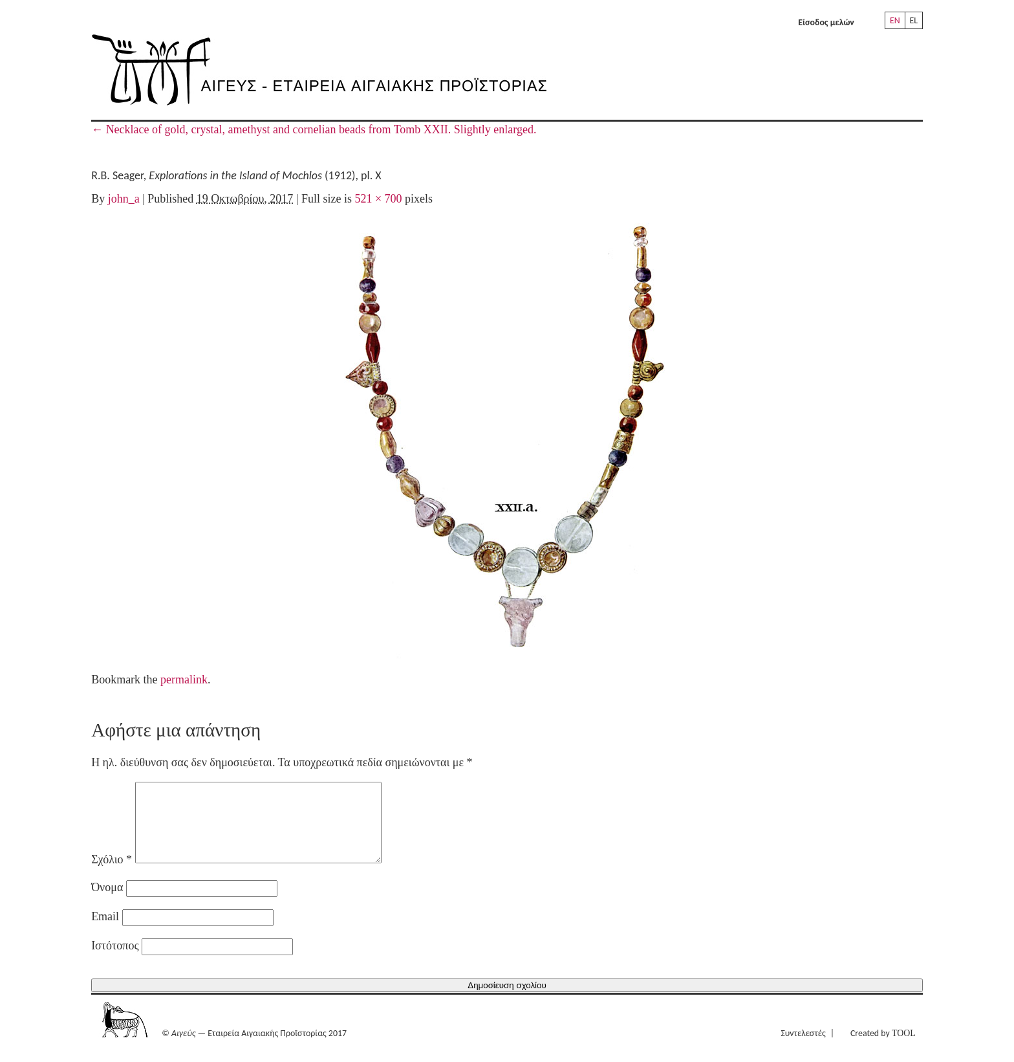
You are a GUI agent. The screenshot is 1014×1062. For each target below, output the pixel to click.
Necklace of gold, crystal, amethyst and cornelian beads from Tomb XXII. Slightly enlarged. (313, 129)
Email (105, 931)
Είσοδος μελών (826, 22)
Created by (883, 1048)
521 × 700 (378, 198)
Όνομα (107, 902)
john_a (124, 198)
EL (913, 20)
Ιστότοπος (114, 961)
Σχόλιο (111, 874)
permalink (184, 679)
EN (895, 20)
